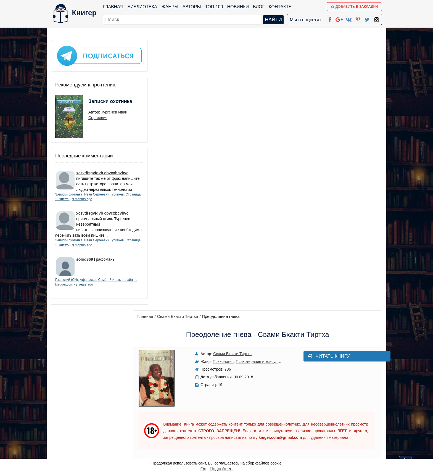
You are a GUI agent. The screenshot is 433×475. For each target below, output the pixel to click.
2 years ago (101, 292)
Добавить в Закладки (354, 6)
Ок (203, 468)
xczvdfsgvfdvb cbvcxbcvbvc (102, 169)
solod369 (84, 267)
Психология (216, 91)
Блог (259, 6)
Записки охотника (99, 101)
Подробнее (221, 468)
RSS (219, 454)
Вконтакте (225, 425)
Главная (113, 6)
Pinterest (223, 432)
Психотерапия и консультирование (260, 91)
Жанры (170, 6)
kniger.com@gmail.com (329, 404)
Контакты (281, 6)
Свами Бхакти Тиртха (182, 46)
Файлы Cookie (307, 418)
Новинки (238, 6)
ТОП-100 (214, 6)
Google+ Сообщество (237, 418)
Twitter (221, 439)
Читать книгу (305, 86)
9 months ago (98, 201)
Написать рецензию (260, 307)
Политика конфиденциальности (325, 411)
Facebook (223, 404)
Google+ (224, 411)
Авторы (192, 6)
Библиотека (142, 6)
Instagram (224, 447)
